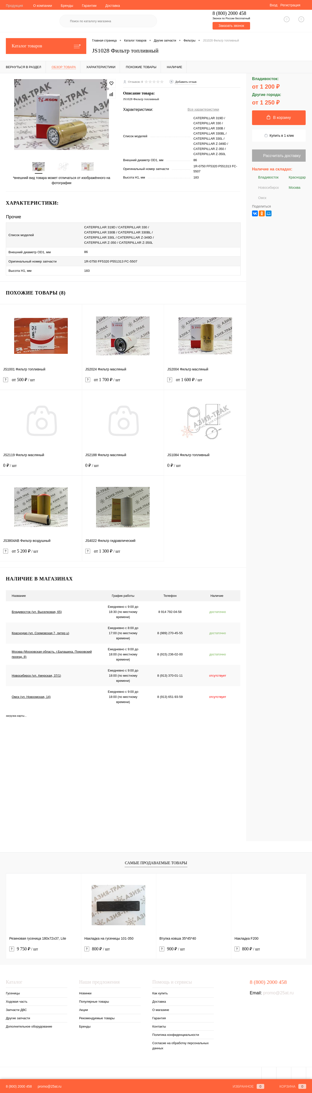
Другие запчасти (18, 1016)
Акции (83, 1007)
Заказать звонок (231, 26)
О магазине (160, 1007)
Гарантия (159, 1016)
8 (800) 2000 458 (19, 1086)
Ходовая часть (16, 999)
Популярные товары (94, 999)
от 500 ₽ (41, 380)
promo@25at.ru (278, 990)
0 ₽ (41, 466)
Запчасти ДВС (16, 1007)
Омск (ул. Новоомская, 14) (31, 694)
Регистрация (290, 5)
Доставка (112, 6)
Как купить (160, 991)
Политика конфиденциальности (175, 1032)
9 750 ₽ (23, 946)
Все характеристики (203, 109)
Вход (273, 5)
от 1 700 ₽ (123, 380)
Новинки (85, 991)
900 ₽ (172, 946)
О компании (42, 6)
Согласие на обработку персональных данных (180, 1043)
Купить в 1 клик (279, 136)
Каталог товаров (46, 46)
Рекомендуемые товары (97, 1016)
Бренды (67, 6)
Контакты (159, 1024)
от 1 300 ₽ (123, 551)
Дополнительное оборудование (29, 1024)
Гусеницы (13, 991)
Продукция (14, 6)
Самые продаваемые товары (156, 861)
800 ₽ (97, 946)
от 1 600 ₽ (205, 380)
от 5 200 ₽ (41, 551)
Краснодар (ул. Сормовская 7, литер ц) (40, 631)
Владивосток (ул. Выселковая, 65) (37, 609)
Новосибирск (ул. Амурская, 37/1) (36, 673)
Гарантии (89, 6)
